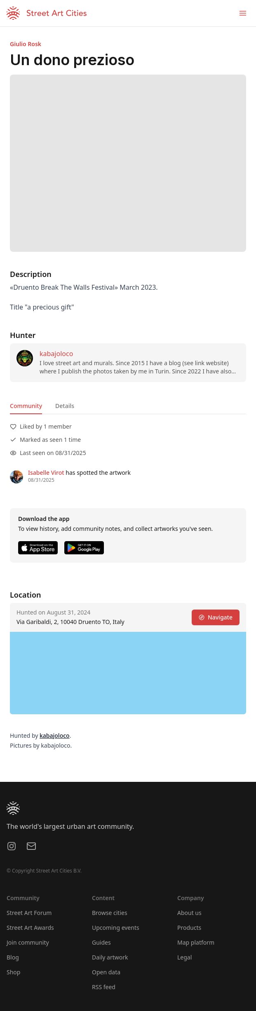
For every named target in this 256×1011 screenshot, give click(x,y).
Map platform (195, 942)
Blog (13, 957)
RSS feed (103, 987)
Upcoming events (115, 927)
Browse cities (109, 913)
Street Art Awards (30, 927)
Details (64, 406)
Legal (184, 957)
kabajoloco (56, 353)
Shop (13, 972)
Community (26, 406)
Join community (28, 942)
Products (189, 927)
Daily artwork (110, 957)
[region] (128, 673)
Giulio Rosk (25, 44)
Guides (101, 942)
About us (189, 913)
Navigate (216, 617)
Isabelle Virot (46, 472)
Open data (106, 972)
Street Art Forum (29, 913)
